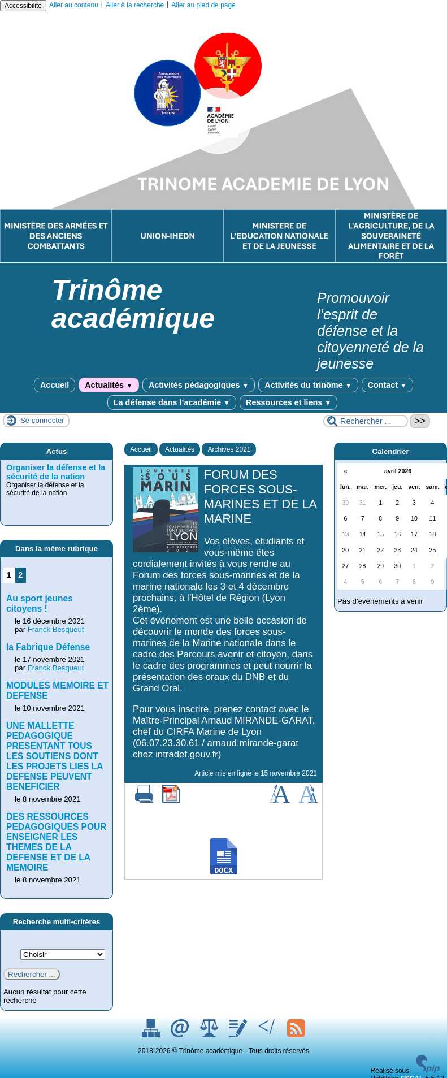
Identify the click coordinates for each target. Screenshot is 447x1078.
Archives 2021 (228, 449)
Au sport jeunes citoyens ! (39, 603)
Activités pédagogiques (199, 384)
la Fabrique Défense (48, 647)
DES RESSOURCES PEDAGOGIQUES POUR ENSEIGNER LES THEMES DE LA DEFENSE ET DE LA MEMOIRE (56, 842)
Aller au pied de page (203, 5)
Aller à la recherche (135, 5)
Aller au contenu (73, 5)
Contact (387, 384)
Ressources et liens (288, 402)
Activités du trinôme (307, 384)
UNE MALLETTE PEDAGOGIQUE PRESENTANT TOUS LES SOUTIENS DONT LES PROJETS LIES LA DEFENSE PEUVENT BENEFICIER (54, 756)
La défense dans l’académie (172, 402)
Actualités (109, 384)
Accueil (54, 384)
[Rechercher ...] (365, 421)
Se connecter (42, 420)
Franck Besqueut (56, 629)
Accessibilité (23, 6)
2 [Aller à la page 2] (20, 574)
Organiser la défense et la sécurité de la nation (55, 472)
